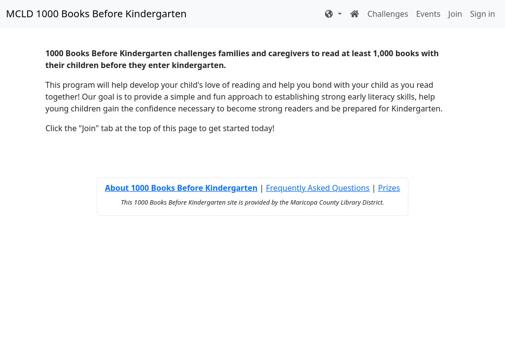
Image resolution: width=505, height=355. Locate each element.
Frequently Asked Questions (317, 187)
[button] (333, 14)
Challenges (387, 13)
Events (428, 13)
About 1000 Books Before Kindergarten (181, 187)
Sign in (482, 13)
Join (455, 13)
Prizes (389, 187)
